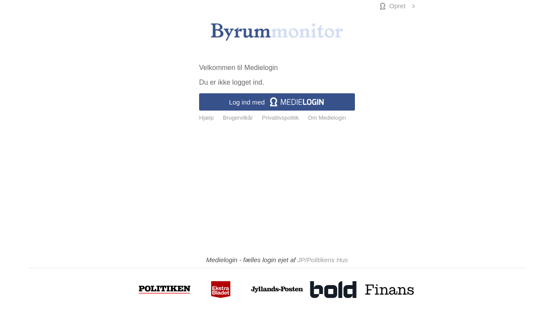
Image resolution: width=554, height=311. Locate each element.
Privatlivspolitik (280, 118)
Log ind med (277, 102)
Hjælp (206, 118)
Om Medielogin (327, 118)
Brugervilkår (238, 118)
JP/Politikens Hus (322, 259)
